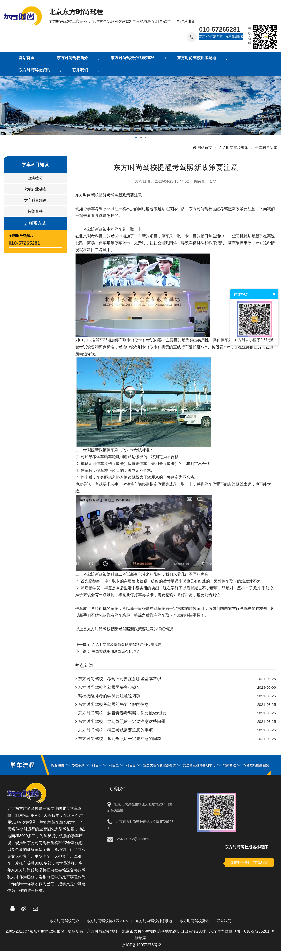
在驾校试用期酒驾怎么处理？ (116, 651)
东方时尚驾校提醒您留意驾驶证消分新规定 (127, 645)
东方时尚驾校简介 (64, 921)
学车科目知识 (266, 148)
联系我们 (224, 921)
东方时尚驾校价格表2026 (107, 921)
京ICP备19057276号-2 (141, 945)
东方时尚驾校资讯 (233, 148)
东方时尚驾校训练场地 (153, 921)
